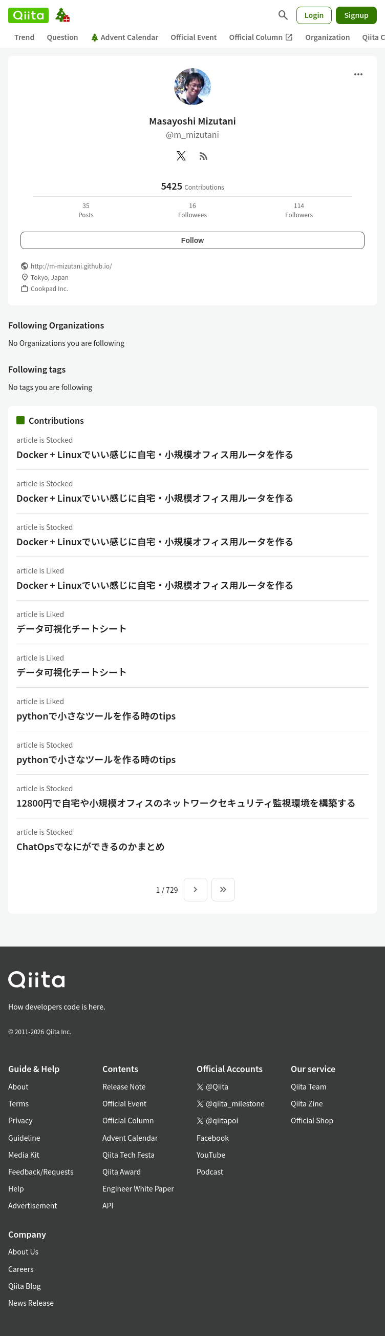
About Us (23, 1251)
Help (16, 1188)
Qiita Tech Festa (128, 1154)
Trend (24, 37)
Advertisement (32, 1205)
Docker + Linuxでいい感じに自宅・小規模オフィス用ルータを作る (155, 454)
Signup (356, 15)
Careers (20, 1269)
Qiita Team (309, 1086)
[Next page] (195, 889)
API (107, 1205)
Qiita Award (121, 1171)
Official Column (261, 37)
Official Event (193, 37)
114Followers (299, 210)
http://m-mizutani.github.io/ (71, 265)
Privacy (20, 1120)
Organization (327, 37)
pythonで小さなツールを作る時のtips (96, 715)
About (18, 1086)
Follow (192, 240)
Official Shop (312, 1120)
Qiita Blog (24, 1286)
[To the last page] (223, 889)
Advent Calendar (125, 37)
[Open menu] (358, 74)
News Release (31, 1303)
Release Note (123, 1086)
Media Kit (23, 1154)
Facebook (213, 1138)
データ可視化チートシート (71, 628)
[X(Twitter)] (181, 156)
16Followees (192, 210)
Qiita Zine (307, 1103)
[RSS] (204, 156)
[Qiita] (28, 15)
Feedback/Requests (41, 1171)
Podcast (210, 1171)
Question (62, 37)
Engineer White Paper (138, 1188)
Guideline (24, 1138)
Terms (18, 1103)
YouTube (211, 1154)
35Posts (86, 210)
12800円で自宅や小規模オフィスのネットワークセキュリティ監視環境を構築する (186, 802)
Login (314, 15)
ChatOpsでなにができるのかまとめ (90, 846)
